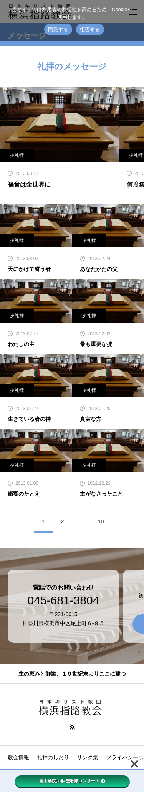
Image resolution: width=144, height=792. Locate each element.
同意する (58, 29)
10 (101, 521)
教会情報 (18, 757)
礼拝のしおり (53, 757)
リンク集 (87, 757)
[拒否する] (134, 20)
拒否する (90, 29)
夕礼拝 (89, 240)
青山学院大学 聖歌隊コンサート (72, 781)
